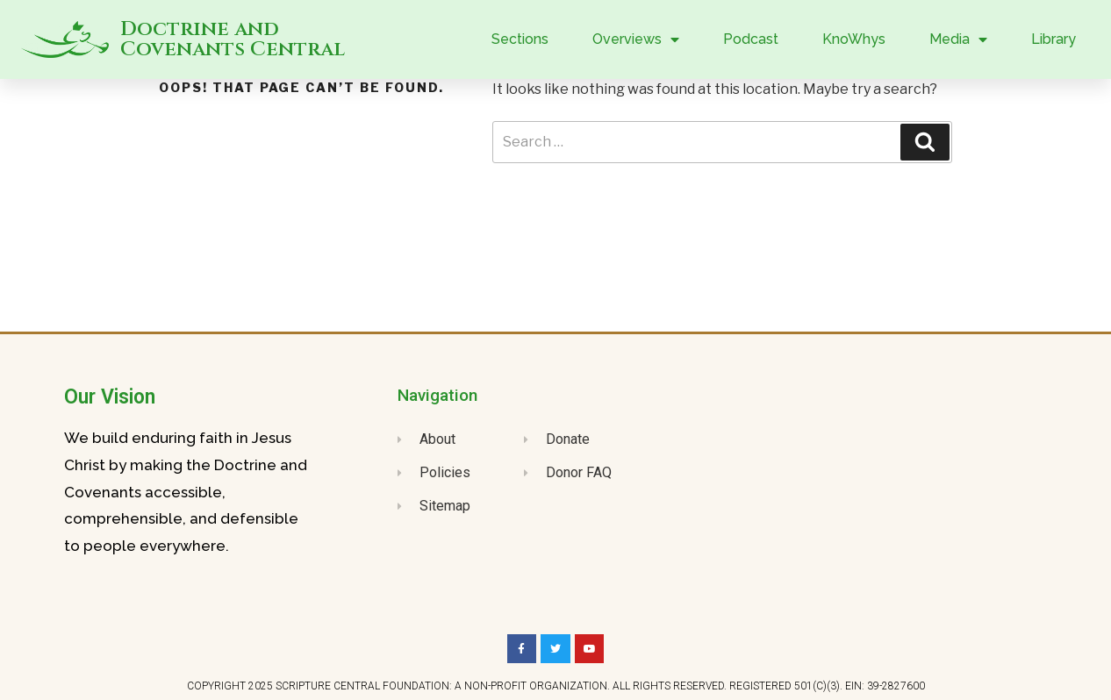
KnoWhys (853, 39)
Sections (519, 39)
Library (1053, 39)
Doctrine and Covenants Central (232, 39)
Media (958, 40)
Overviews (635, 40)
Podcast (750, 39)
